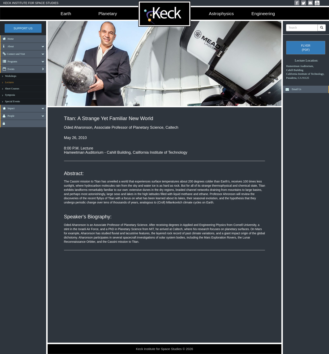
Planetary (107, 13)
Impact (7, 108)
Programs (9, 61)
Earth (66, 13)
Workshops (10, 76)
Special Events (12, 101)
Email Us (292, 89)
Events (7, 69)
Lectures (9, 82)
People (7, 115)
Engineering (263, 13)
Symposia (10, 94)
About (7, 46)
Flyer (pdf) (305, 47)
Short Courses (12, 88)
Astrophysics (221, 13)
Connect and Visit (13, 53)
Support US (23, 28)
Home (7, 38)
